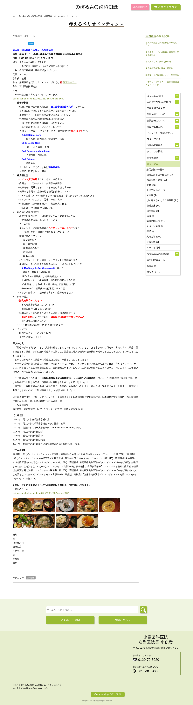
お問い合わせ (122, 620)
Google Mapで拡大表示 (107, 694)
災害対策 (153, 242)
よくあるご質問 (70, 620)
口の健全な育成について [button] (163, 102)
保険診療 (151, 266)
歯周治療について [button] (163, 114)
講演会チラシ (70, 82)
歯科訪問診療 (156, 221)
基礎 (150, 231)
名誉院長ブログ (167, 7)
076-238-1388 (147, 671)
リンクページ (153, 272)
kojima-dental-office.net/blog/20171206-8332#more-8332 (41, 493)
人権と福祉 (154, 236)
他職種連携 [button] (163, 158)
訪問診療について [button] (163, 121)
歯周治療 (31, 578)
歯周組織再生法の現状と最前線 (159, 68)
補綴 (150, 216)
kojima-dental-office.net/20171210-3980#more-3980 (38, 98)
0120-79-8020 (148, 660)
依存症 (152, 195)
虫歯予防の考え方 (156, 108)
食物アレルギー (156, 190)
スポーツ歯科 (155, 226)
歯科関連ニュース (156, 260)
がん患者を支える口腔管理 (162, 200)
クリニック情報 (155, 151)
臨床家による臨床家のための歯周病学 (162, 75)
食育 (151, 185)
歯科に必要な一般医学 (160, 175)
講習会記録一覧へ (155, 169)
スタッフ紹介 (153, 139)
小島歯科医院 (140, 7)
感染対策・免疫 (157, 180)
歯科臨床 (153, 205)
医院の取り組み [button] (163, 145)
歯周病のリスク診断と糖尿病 (158, 61)
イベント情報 (153, 247)
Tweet (31, 43)
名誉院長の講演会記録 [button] (163, 254)
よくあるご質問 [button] (163, 96)
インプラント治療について (160, 133)
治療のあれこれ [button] (163, 127)
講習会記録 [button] (163, 164)
